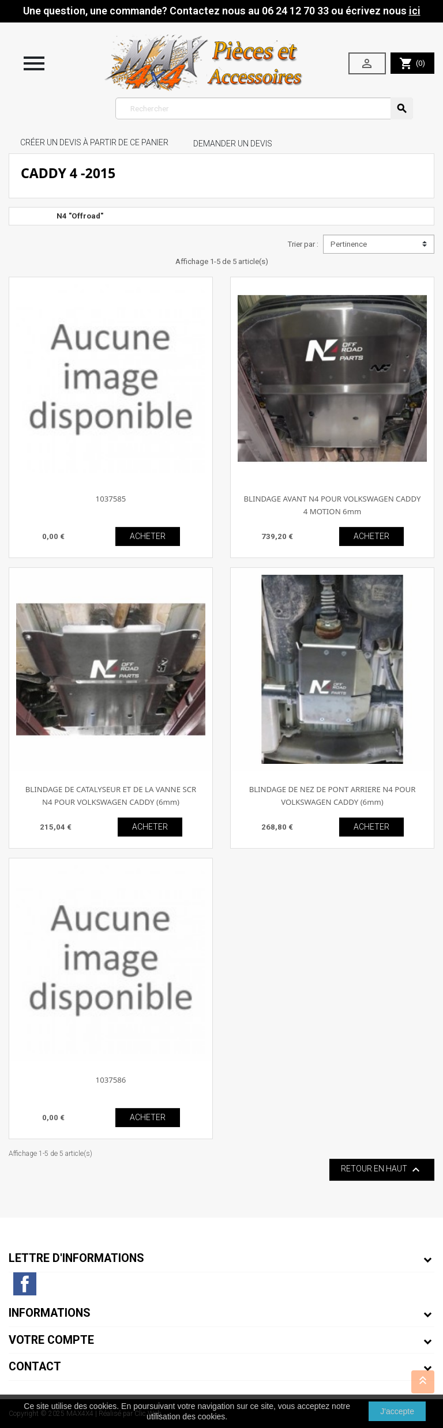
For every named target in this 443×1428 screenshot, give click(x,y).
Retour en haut (382, 1170)
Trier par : (302, 244)
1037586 (111, 1080)
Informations (50, 1313)
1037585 (111, 498)
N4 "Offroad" (80, 216)
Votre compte (51, 1340)
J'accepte (397, 1411)
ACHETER (148, 536)
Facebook (24, 1283)
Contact (35, 1366)
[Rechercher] (264, 108)
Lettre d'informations (76, 1258)
